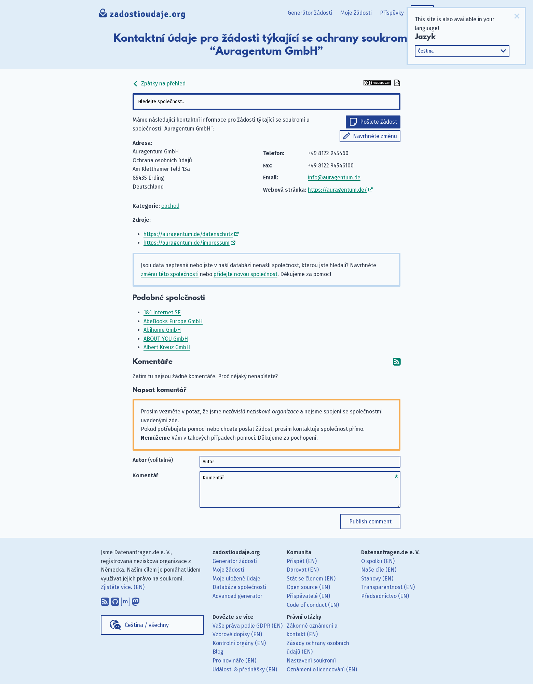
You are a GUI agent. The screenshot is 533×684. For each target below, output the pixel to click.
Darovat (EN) (303, 569)
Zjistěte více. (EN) (123, 587)
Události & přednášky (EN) (245, 669)
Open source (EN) (308, 587)
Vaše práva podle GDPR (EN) (248, 626)
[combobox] (266, 101)
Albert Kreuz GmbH (167, 347)
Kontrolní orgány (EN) (239, 643)
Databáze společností (239, 587)
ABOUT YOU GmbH (166, 339)
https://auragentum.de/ (337, 190)
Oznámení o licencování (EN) (322, 669)
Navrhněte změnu (375, 136)
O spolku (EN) (378, 561)
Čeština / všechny (147, 625)
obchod (170, 206)
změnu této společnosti (170, 274)
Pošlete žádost (378, 122)
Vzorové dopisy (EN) (237, 634)
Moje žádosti (356, 13)
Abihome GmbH (162, 330)
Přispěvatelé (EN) (308, 596)
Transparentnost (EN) (388, 587)
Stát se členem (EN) (311, 578)
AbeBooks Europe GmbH (173, 321)
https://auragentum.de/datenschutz (188, 234)
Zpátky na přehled (159, 83)
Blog (218, 651)
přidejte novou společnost (245, 274)
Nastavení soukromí (311, 660)
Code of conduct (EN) (313, 605)
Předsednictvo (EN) (385, 596)
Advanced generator (237, 596)
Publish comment (370, 521)
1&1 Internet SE (162, 312)
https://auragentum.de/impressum (187, 243)
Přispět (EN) (302, 561)
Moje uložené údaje (236, 578)
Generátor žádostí (310, 13)
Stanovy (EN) (377, 578)
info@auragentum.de (334, 177)
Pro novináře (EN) (234, 660)
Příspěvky (392, 13)
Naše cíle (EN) (378, 569)
